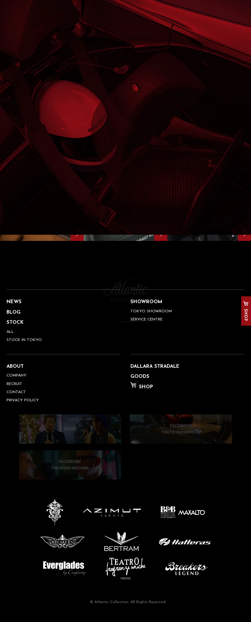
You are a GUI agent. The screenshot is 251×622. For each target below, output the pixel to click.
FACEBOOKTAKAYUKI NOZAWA (70, 464)
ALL (10, 332)
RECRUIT (14, 384)
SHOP (245, 315)
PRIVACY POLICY (23, 400)
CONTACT (16, 392)
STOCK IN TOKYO (24, 340)
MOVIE (70, 429)
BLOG (14, 312)
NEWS (14, 302)
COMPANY (16, 376)
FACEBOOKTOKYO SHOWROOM (181, 429)
